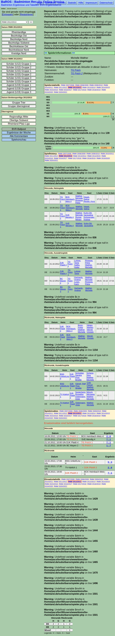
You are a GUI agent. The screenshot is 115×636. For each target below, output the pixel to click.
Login (40, 2)
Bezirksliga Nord (18, 39)
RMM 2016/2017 (65, 90)
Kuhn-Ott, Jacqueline (88, 214)
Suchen (61, 2)
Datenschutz (106, 2)
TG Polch (76, 70)
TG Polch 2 (77, 73)
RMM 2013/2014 (88, 88)
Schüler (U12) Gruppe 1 (18, 64)
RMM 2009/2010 (96, 85)
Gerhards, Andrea (78, 278)
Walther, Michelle (79, 197)
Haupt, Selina (87, 198)
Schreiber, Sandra (79, 374)
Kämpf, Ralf (80, 384)
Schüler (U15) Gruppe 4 (18, 81)
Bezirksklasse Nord (19, 50)
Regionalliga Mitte (18, 116)
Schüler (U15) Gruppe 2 (18, 74)
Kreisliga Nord (18, 53)
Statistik (72, 2)
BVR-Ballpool (19, 129)
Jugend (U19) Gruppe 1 (18, 85)
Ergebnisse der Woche (19, 132)
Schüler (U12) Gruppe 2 (18, 67)
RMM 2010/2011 (107, 154)
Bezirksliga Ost (19, 35)
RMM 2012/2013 (74, 88)
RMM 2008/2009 (81, 85)
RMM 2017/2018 (79, 90)
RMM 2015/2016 (51, 90)
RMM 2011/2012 (60, 88)
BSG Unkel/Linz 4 (64, 376)
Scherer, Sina (90, 374)
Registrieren (26, 14)
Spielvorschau (18, 139)
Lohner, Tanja (77, 261)
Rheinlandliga (19, 32)
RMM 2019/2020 (103, 158)
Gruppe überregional (19, 106)
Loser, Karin (77, 283)
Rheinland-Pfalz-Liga (19, 124)
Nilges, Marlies (90, 326)
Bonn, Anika (80, 326)
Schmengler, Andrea (89, 218)
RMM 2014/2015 (103, 88)
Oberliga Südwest (19, 120)
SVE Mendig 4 (70, 216)
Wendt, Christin (90, 331)
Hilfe (80, 2)
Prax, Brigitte (78, 378)
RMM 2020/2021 (60, 92)
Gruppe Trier (18, 102)
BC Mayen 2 (63, 280)
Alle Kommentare (19, 136)
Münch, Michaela (90, 393)
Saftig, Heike (77, 266)
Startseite (50, 2)
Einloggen (7, 14)
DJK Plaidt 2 (62, 328)
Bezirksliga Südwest (18, 43)
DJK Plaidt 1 (72, 376)
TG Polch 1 (62, 199)
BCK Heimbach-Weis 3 (71, 328)
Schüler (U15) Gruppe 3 (18, 78)
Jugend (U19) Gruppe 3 (18, 92)
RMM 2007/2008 (67, 85)
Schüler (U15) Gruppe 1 (18, 71)
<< (46, 53)
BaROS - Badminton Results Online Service (32, 1)
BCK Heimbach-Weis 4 (70, 199)
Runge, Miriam (79, 218)
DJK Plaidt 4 (63, 264)
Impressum (91, 2)
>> (73, 53)
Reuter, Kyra (89, 201)
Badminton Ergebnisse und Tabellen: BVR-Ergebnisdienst (31, 5)
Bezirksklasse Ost (18, 46)
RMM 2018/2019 (93, 90)
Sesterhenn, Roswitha (80, 393)
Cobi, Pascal (90, 384)
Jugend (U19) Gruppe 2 (18, 88)
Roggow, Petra (79, 201)
